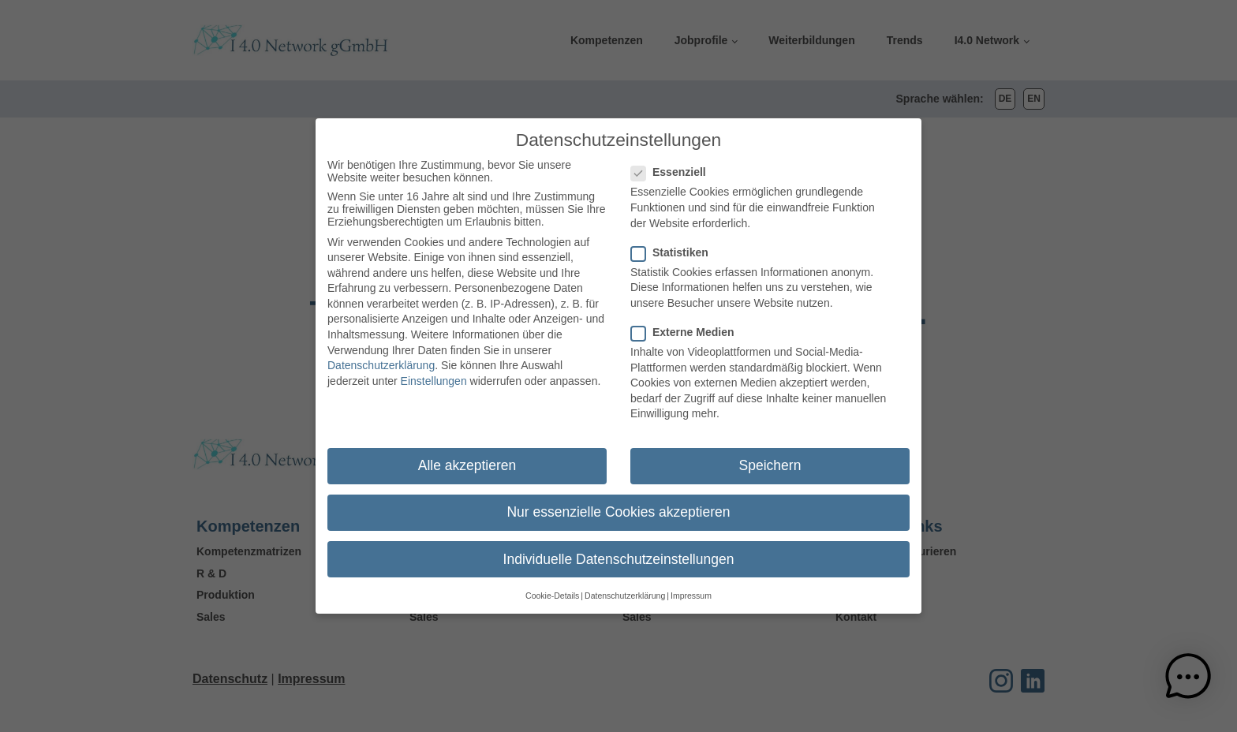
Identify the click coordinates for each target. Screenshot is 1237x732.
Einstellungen (434, 374)
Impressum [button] (691, 589)
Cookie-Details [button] (552, 589)
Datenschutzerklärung (381, 359)
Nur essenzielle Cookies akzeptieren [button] (618, 506)
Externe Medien (687, 325)
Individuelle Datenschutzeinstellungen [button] (618, 552)
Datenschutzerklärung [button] (625, 589)
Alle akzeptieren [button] (467, 459)
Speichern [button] (770, 459)
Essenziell (673, 165)
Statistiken (674, 245)
